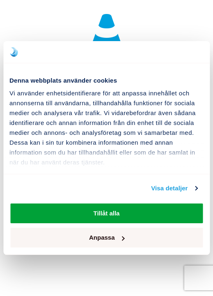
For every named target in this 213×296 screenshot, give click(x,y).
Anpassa (107, 237)
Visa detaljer (169, 188)
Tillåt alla (107, 213)
